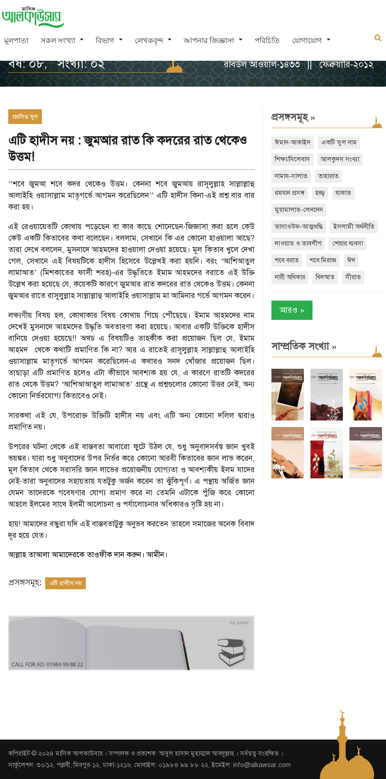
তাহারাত (328, 176)
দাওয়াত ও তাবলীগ (298, 243)
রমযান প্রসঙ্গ (290, 193)
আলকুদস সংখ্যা (340, 159)
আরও (292, 310)
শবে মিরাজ (323, 260)
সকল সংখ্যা (58, 40)
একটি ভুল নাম (339, 142)
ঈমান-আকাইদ (292, 142)
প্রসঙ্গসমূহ (293, 117)
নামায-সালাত (291, 176)
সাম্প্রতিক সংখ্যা (304, 346)
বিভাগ (105, 40)
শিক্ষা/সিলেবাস (292, 159)
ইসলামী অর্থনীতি (354, 227)
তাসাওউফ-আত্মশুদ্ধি (299, 227)
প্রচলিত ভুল (25, 116)
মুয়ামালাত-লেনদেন (299, 210)
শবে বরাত (287, 260)
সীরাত (353, 277)
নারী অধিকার (290, 277)
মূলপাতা (16, 40)
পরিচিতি (267, 40)
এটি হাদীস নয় (65, 583)
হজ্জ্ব (320, 193)
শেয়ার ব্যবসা (347, 243)
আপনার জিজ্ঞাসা (209, 40)
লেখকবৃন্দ (149, 40)
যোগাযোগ (307, 40)
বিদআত (325, 277)
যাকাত (343, 193)
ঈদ (351, 260)
